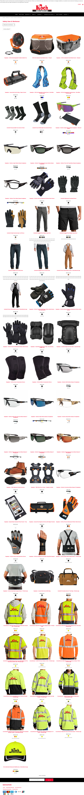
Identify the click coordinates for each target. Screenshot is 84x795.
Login (79, 4)
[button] (82, 4)
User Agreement (18, 787)
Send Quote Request (10, 787)
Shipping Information (7, 789)
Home (4, 17)
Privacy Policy (15, 789)
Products (8, 17)
